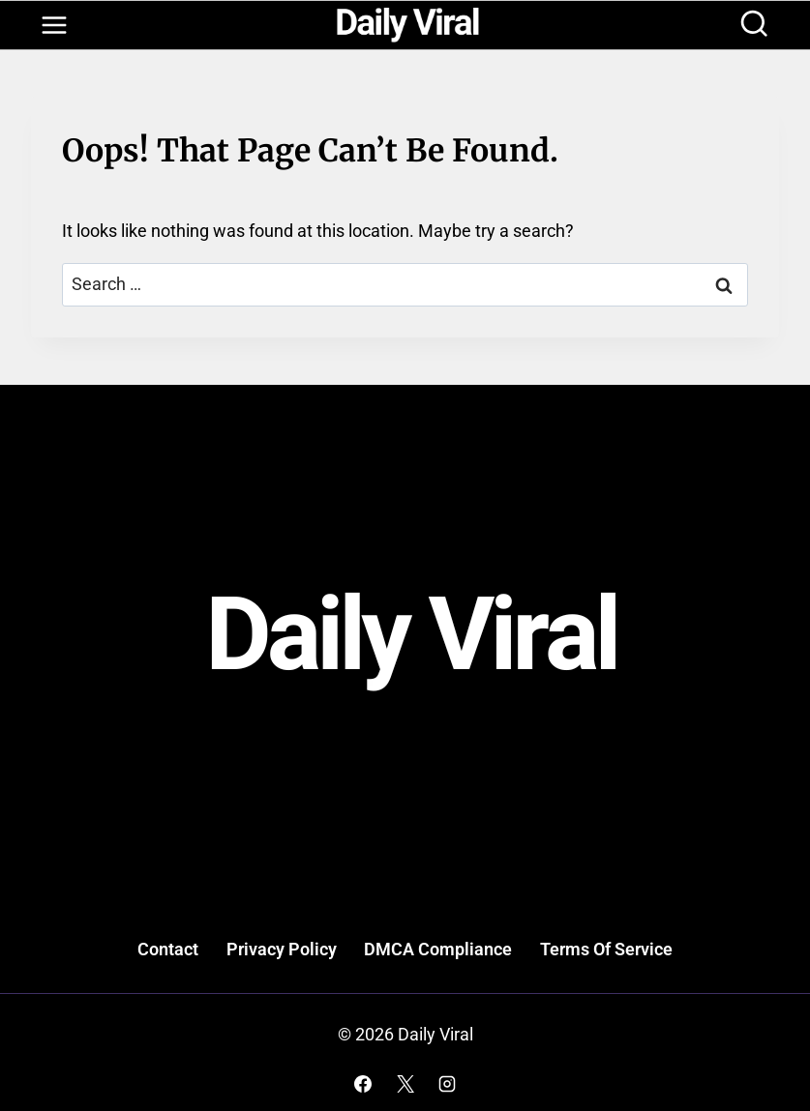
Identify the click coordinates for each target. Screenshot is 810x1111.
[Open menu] (53, 25)
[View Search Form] (754, 25)
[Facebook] (362, 1084)
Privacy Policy (281, 949)
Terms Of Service (606, 949)
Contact (167, 949)
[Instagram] (447, 1084)
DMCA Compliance (438, 949)
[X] (405, 1084)
